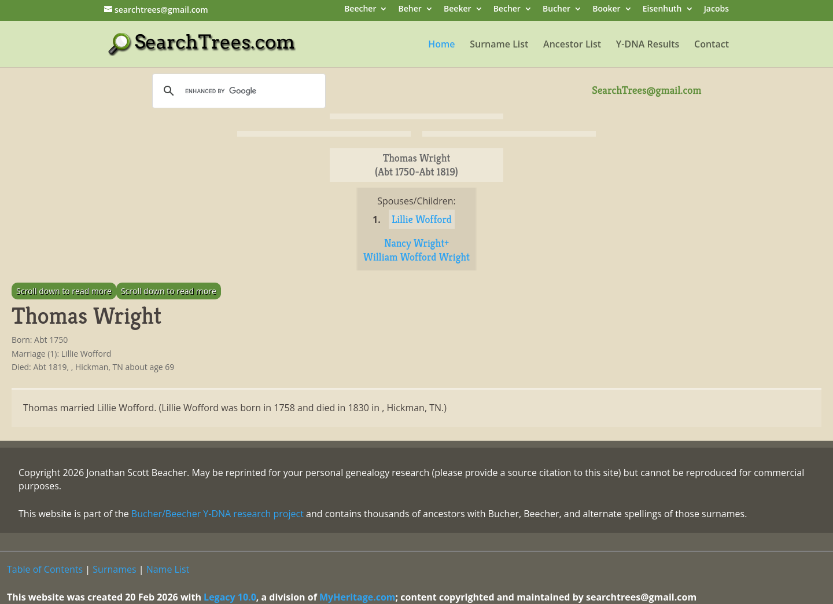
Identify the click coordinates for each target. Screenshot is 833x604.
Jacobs (716, 9)
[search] (237, 91)
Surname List (499, 45)
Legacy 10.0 (230, 597)
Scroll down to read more (64, 290)
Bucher (556, 9)
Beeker (457, 9)
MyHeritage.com (357, 597)
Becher (507, 9)
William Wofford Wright (416, 256)
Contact (711, 45)
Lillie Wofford (422, 219)
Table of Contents (45, 569)
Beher (410, 9)
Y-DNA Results (648, 45)
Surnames (114, 569)
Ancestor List (572, 45)
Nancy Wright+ (416, 243)
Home (441, 45)
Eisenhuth (662, 9)
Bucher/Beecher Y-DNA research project (217, 513)
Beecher (360, 9)
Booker (606, 9)
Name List (168, 569)
